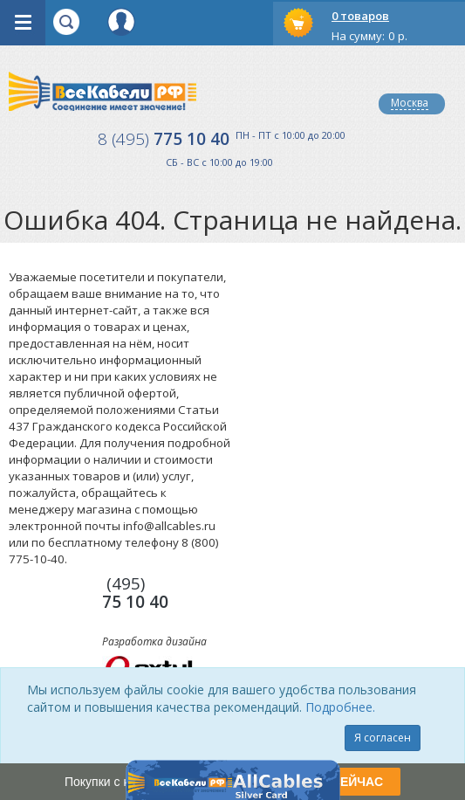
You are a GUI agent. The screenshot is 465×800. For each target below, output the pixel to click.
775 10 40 (163, 138)
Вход (121, 22)
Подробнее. (340, 707)
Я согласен (382, 737)
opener (22, 22)
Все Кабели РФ (102, 91)
